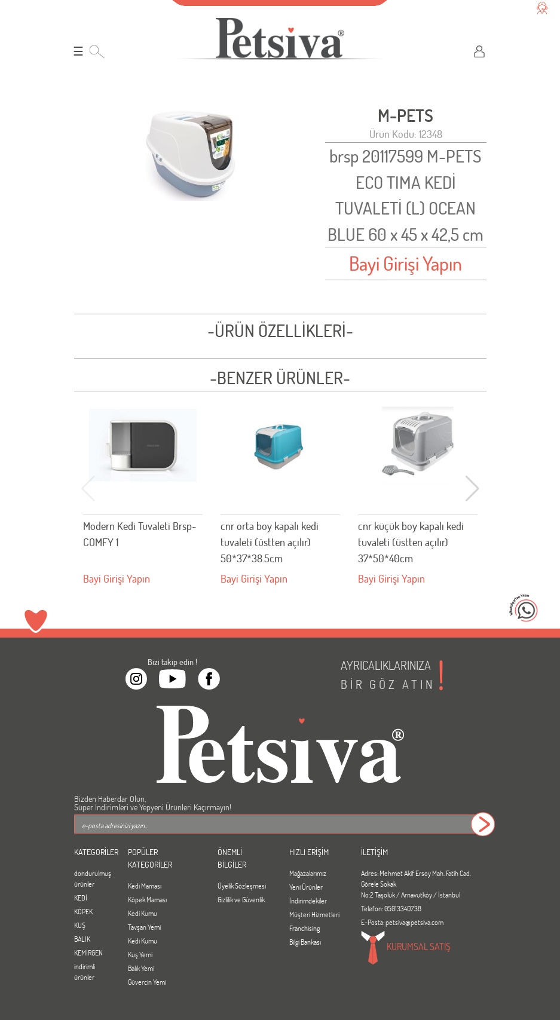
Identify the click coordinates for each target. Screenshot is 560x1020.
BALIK (82, 939)
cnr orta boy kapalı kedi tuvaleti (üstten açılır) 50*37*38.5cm (270, 542)
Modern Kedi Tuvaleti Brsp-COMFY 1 (139, 534)
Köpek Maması (147, 899)
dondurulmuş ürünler (92, 878)
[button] (472, 489)
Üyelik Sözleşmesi (242, 885)
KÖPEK (83, 911)
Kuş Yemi (140, 954)
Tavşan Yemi (144, 927)
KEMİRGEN (88, 952)
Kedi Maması (144, 885)
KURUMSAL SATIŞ (406, 947)
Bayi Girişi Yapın (405, 263)
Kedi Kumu (142, 913)
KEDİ (80, 897)
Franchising (304, 928)
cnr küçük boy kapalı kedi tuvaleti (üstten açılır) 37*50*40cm (411, 542)
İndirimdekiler (308, 900)
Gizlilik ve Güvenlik (241, 899)
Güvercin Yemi (147, 982)
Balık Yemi (141, 968)
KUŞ (79, 925)
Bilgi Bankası (305, 942)
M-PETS (405, 115)
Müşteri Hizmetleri (314, 914)
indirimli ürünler (84, 971)
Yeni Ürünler (306, 887)
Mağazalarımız (307, 873)
